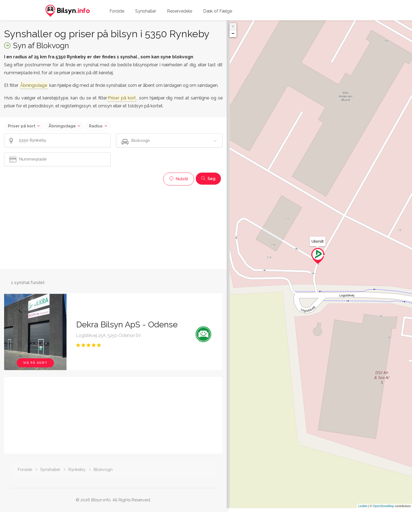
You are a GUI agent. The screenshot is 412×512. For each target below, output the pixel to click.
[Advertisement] (113, 226)
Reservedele (179, 11)
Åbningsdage (62, 126)
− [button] (233, 33)
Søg (208, 178)
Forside (117, 11)
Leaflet (362, 509)
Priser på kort (21, 126)
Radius (96, 126)
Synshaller (145, 11)
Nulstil (178, 178)
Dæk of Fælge (217, 11)
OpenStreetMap (383, 509)
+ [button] (233, 26)
